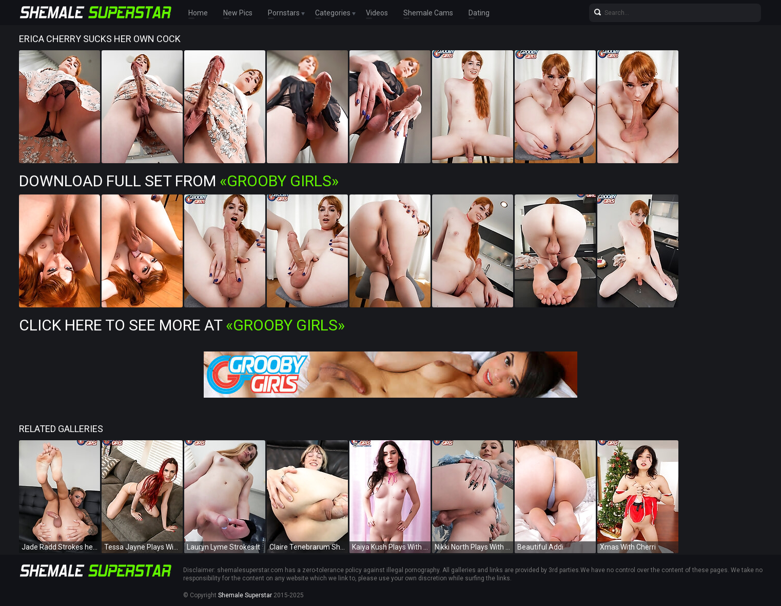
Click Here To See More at (182, 325)
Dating (479, 13)
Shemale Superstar (245, 595)
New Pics (237, 13)
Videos (377, 13)
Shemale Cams (428, 13)
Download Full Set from (179, 181)
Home (198, 13)
